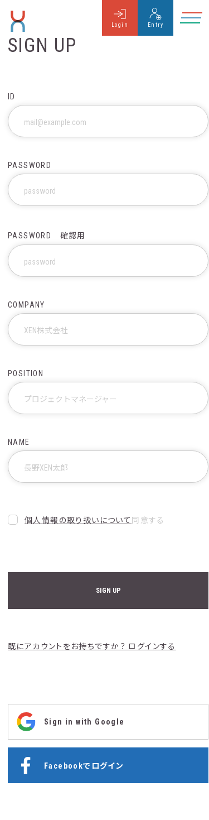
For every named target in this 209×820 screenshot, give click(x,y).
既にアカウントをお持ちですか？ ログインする (92, 646)
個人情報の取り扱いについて (78, 520)
